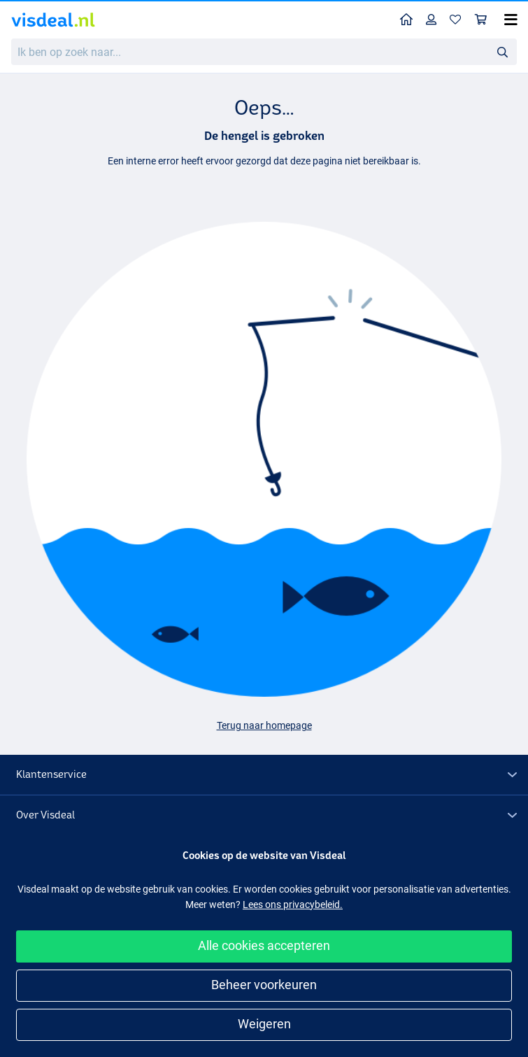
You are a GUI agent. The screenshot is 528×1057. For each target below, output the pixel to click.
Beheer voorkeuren (264, 984)
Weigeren (264, 1023)
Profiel (434, 19)
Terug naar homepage (264, 725)
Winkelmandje (484, 19)
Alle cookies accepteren (264, 945)
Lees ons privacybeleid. (293, 904)
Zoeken (506, 52)
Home (410, 18)
